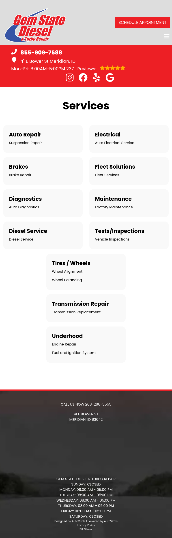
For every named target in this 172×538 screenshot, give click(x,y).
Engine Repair (64, 344)
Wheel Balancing (67, 280)
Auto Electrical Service (114, 142)
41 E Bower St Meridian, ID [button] (43, 60)
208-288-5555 (98, 404)
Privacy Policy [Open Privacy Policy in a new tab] (86, 525)
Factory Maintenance (114, 207)
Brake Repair (20, 175)
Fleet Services (107, 175)
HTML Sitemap (86, 529)
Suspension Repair (25, 142)
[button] (69, 77)
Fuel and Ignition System (74, 352)
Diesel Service (21, 239)
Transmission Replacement (76, 312)
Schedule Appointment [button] (142, 22)
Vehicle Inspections (112, 239)
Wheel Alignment (67, 271)
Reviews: (95, 68)
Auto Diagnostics (24, 207)
